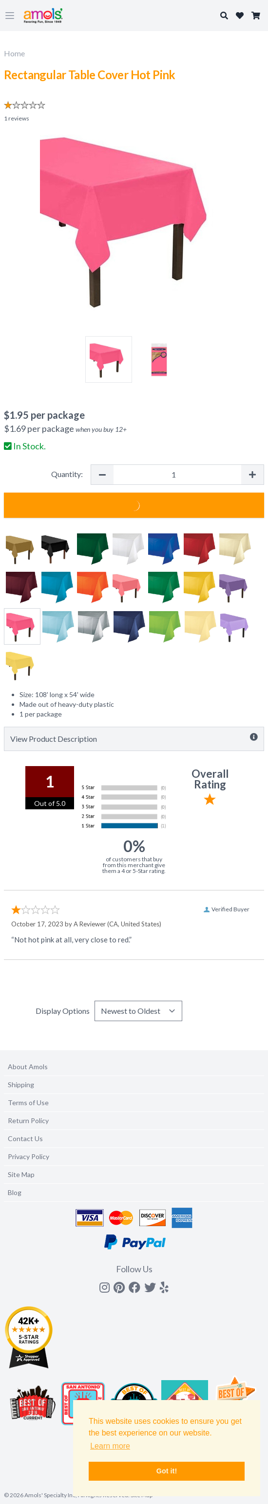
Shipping (21, 1084)
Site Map (21, 1174)
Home (14, 53)
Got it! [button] (166, 1471)
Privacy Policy (28, 1156)
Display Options (63, 1010)
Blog (14, 1192)
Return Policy (28, 1120)
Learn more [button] (110, 1446)
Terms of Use (28, 1102)
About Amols (28, 1066)
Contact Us (25, 1138)
